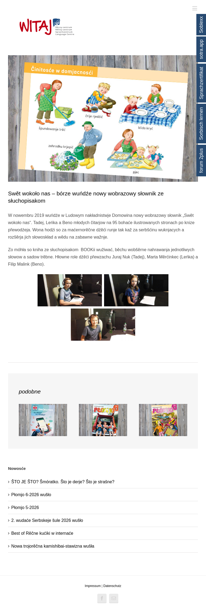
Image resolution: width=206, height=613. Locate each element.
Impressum (93, 586)
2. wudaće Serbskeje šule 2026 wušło (47, 520)
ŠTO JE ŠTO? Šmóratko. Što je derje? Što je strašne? (62, 482)
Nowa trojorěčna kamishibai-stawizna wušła (52, 546)
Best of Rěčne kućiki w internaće (42, 533)
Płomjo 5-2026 (25, 507)
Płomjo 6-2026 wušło (31, 494)
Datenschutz (112, 586)
